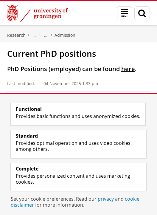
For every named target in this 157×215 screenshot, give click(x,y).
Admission (65, 35)
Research (16, 35)
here (128, 69)
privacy (106, 199)
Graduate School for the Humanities (34, 35)
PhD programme (46, 35)
